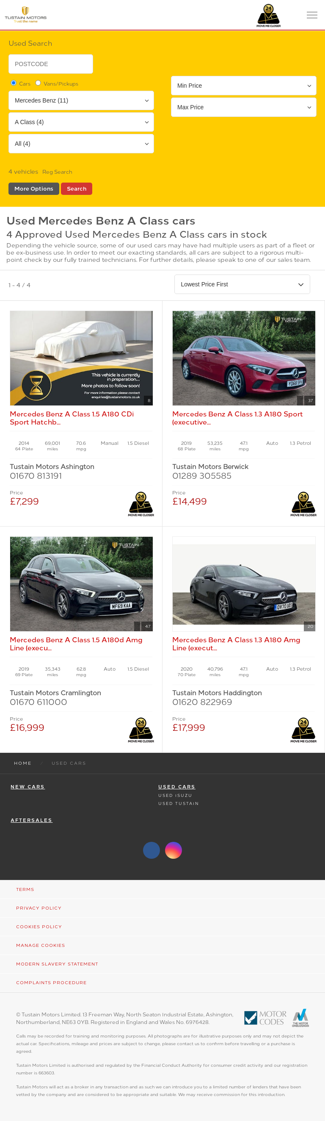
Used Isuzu (175, 795)
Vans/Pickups (56, 83)
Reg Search (57, 172)
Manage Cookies (40, 945)
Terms (25, 889)
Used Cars (177, 787)
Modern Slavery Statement (57, 964)
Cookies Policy (39, 927)
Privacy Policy (39, 908)
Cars (19, 83)
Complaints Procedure (51, 982)
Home (23, 763)
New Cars (28, 787)
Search (76, 189)
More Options (33, 189)
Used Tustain (178, 803)
